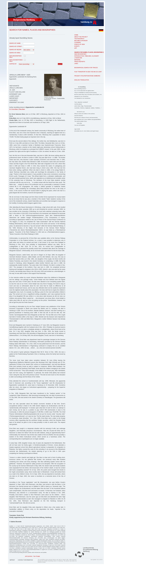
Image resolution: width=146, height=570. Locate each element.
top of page (37, 556)
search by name (15, 43)
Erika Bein (22, 109)
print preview (28, 556)
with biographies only (15, 56)
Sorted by (13, 64)
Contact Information (25, 560)
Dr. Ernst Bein (13, 109)
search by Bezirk (15, 49)
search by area (14, 52)
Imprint (12, 560)
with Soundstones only (16, 60)
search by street (15, 46)
